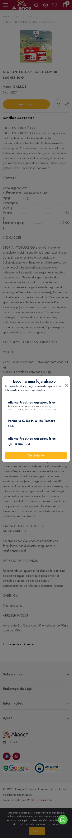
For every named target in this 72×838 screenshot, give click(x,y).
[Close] (66, 385)
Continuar (36, 455)
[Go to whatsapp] (63, 819)
